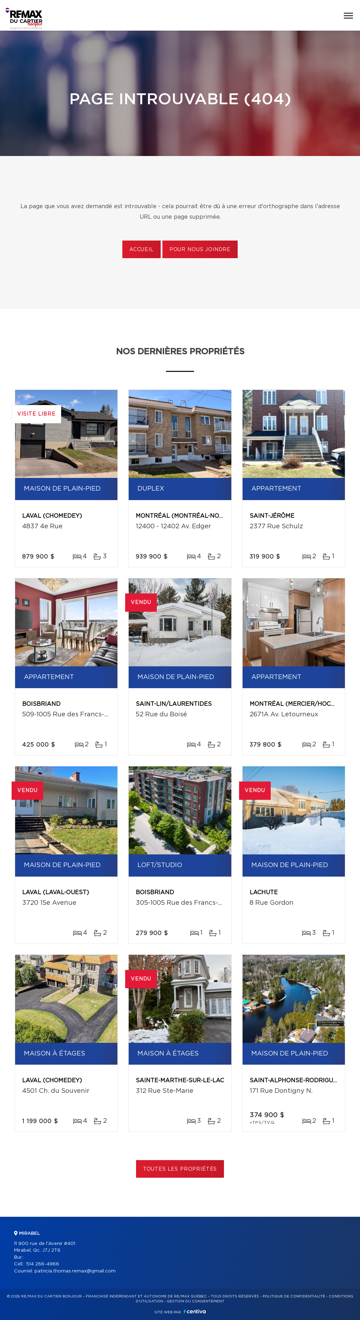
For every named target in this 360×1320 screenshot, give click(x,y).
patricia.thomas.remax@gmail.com (75, 1271)
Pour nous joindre (200, 249)
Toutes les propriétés (180, 1169)
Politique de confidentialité (294, 1296)
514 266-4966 (42, 1264)
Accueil (141, 249)
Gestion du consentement (195, 1301)
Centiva (195, 1311)
